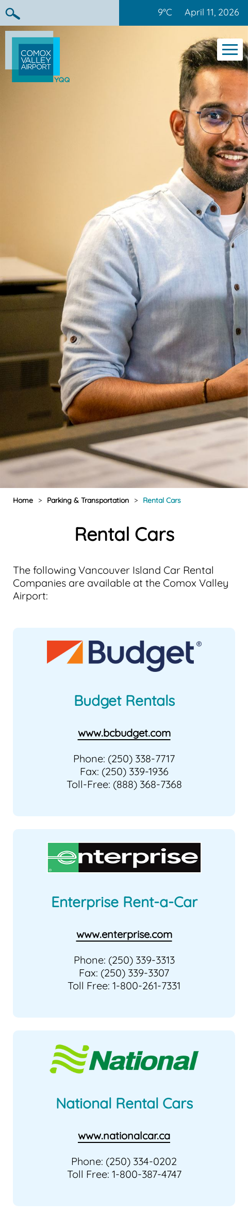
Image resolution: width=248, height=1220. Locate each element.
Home (23, 500)
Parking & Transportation (88, 500)
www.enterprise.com (124, 934)
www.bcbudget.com (124, 732)
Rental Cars (162, 500)
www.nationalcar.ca (124, 1135)
